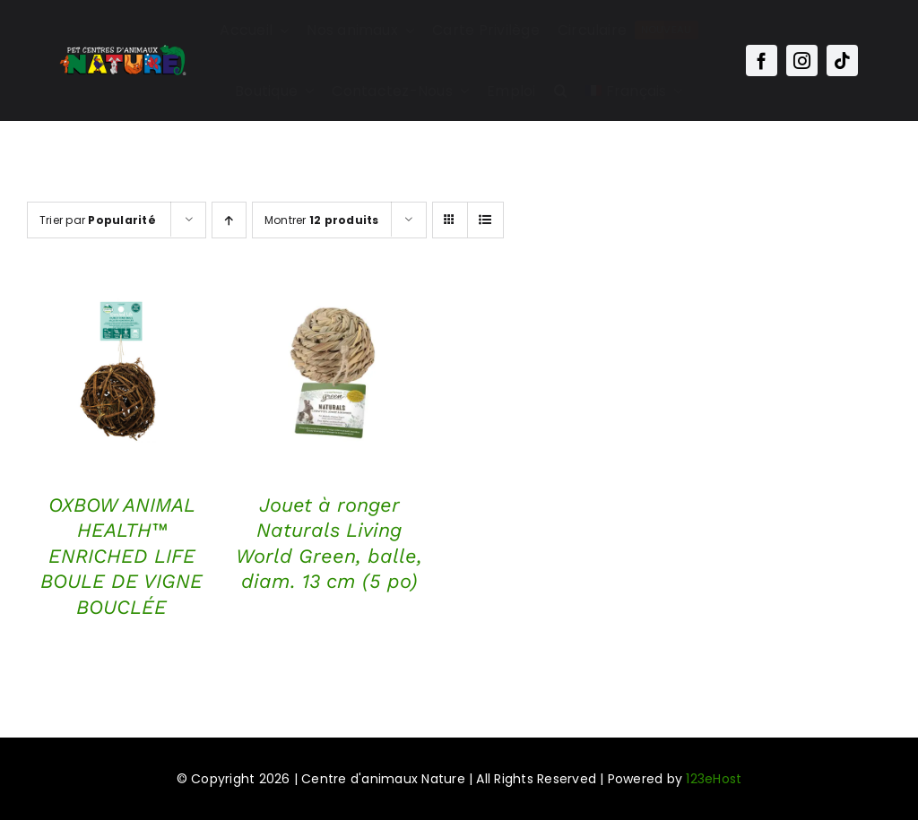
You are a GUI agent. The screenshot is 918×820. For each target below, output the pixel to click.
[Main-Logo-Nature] (122, 49)
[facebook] (761, 60)
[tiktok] (842, 60)
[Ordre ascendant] (229, 220)
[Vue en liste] (485, 220)
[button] (560, 91)
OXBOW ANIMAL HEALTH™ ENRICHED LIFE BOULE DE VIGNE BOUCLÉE (121, 556)
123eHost (713, 779)
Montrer (321, 220)
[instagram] (802, 60)
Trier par (97, 220)
